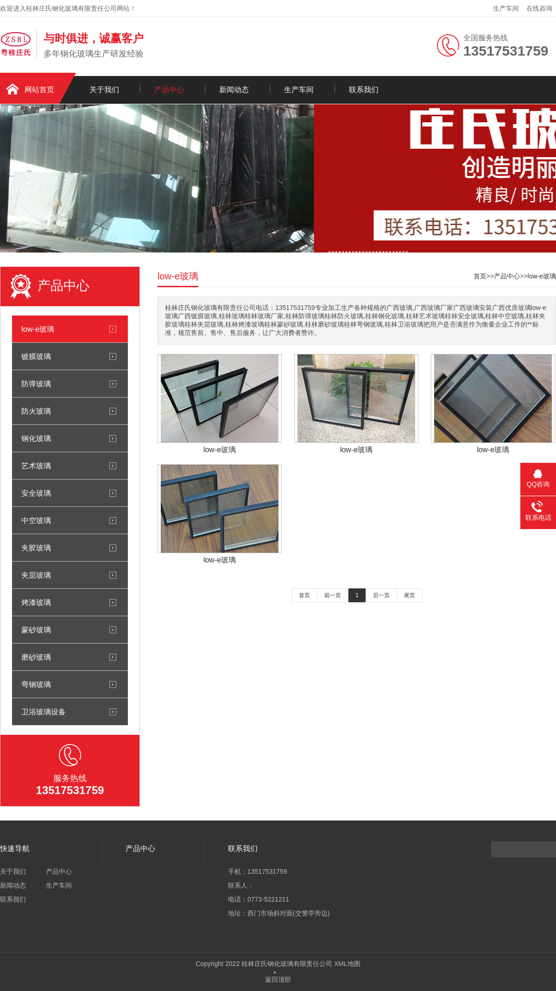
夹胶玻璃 (36, 547)
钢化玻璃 (36, 438)
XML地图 (347, 963)
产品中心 (169, 90)
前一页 (332, 595)
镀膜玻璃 (36, 356)
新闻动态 (234, 90)
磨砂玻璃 (36, 657)
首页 (480, 276)
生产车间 (506, 8)
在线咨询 (539, 8)
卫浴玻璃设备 (43, 711)
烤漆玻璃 (36, 602)
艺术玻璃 (36, 465)
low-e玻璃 (37, 329)
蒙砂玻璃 (36, 629)
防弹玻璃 (36, 383)
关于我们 (104, 90)
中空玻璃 (36, 520)
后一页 (381, 595)
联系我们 (364, 90)
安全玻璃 (36, 493)
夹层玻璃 (36, 575)
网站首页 (39, 90)
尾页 (409, 595)
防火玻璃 (36, 411)
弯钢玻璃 (36, 684)
